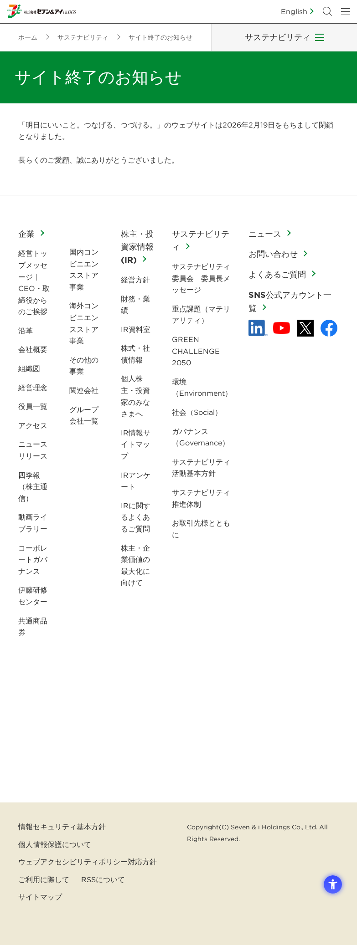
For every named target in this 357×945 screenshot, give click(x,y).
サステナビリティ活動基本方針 (201, 467)
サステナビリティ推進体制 (201, 498)
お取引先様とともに (201, 528)
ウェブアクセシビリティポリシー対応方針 (87, 861)
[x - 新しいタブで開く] (305, 328)
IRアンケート (135, 480)
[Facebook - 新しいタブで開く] (329, 328)
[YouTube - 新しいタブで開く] (281, 328)
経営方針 (135, 279)
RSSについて (103, 879)
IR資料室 (135, 329)
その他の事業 (83, 365)
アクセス (32, 425)
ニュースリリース (32, 449)
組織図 (29, 368)
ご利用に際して (43, 879)
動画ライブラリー (32, 522)
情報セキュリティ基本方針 (62, 826)
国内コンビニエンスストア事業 (83, 269)
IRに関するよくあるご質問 (135, 517)
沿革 (25, 330)
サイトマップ (40, 896)
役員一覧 (32, 406)
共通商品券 (32, 626)
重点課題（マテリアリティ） (201, 314)
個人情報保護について (54, 844)
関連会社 (83, 390)
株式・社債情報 (135, 353)
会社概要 (32, 349)
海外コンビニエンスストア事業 (83, 323)
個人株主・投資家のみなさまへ (135, 396)
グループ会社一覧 (83, 415)
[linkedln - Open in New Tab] (258, 328)
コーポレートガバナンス (32, 559)
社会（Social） (197, 412)
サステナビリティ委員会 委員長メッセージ (201, 278)
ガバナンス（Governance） (200, 437)
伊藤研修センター (32, 595)
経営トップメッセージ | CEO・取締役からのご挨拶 (34, 282)
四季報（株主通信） (32, 486)
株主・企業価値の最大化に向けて (135, 565)
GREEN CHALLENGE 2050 (196, 351)
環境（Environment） (202, 387)
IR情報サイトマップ (135, 444)
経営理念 (32, 387)
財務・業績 (135, 304)
